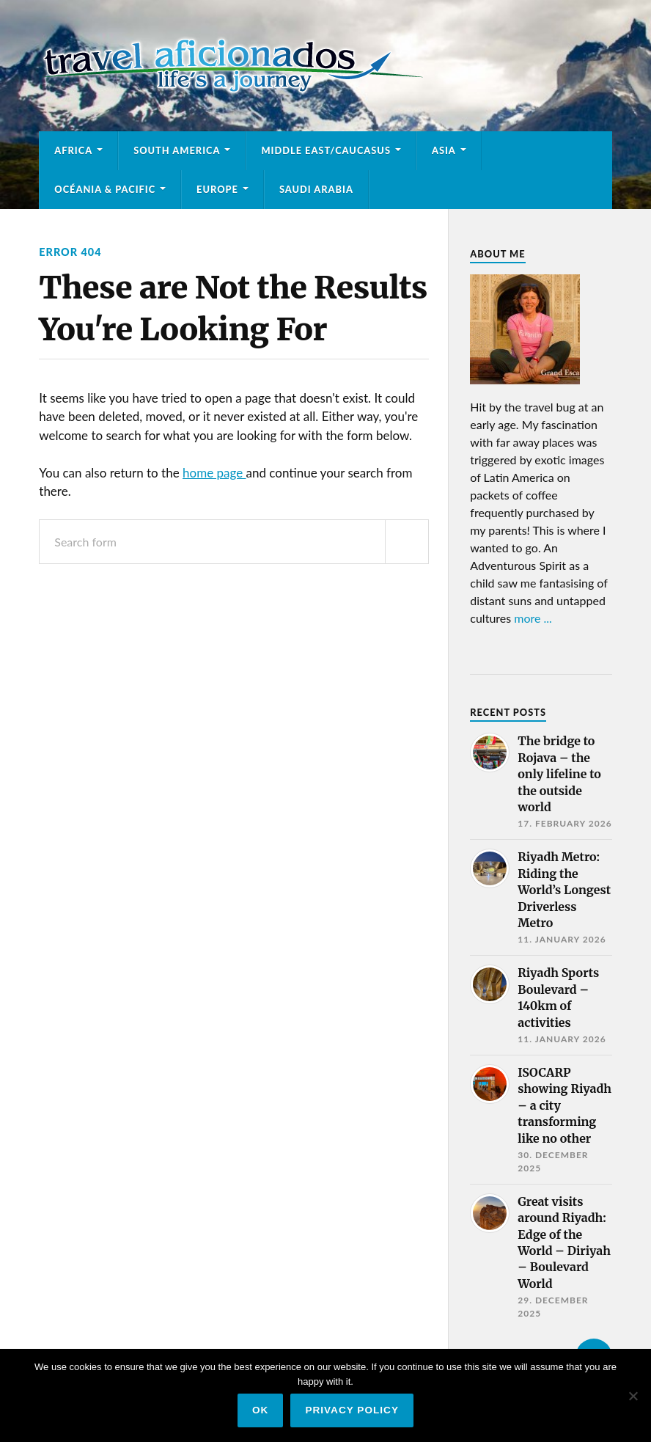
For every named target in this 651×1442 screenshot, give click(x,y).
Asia (444, 150)
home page (214, 472)
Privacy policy (352, 1410)
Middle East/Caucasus (326, 150)
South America (176, 150)
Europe (217, 189)
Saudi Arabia (316, 189)
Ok (260, 1410)
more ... (533, 618)
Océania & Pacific (104, 189)
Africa (73, 150)
